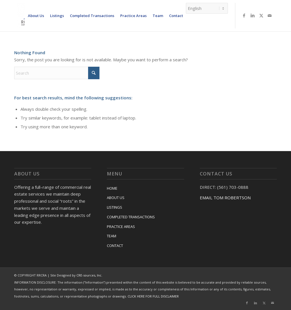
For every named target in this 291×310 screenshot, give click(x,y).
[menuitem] (36, 15)
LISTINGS (114, 207)
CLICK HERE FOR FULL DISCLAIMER (153, 296)
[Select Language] (207, 8)
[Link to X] (261, 15)
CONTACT (115, 245)
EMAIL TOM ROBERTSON (225, 197)
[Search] (56, 73)
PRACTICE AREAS (121, 226)
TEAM (111, 235)
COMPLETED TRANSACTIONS (131, 216)
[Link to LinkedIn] (252, 15)
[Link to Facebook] (244, 15)
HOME (112, 188)
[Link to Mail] (269, 15)
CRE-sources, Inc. (89, 275)
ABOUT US (115, 197)
